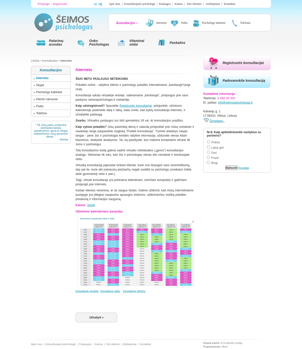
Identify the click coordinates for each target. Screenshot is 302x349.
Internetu (66, 60)
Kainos (179, 4)
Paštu (40, 106)
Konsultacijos (50, 60)
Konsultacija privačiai (87, 291)
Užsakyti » (96, 317)
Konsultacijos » (127, 23)
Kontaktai (229, 4)
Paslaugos (164, 4)
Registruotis (60, 4)
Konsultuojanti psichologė (139, 4)
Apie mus (114, 4)
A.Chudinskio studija (231, 343)
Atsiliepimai (212, 4)
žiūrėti (91, 205)
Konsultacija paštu (110, 291)
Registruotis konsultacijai (243, 63)
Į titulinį (35, 60)
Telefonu (41, 113)
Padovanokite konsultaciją (244, 80)
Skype (40, 85)
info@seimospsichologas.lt (235, 102)
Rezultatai (243, 168)
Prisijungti (44, 4)
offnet (225, 346)
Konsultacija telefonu (134, 291)
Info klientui (194, 4)
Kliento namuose (47, 99)
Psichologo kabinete (49, 92)
